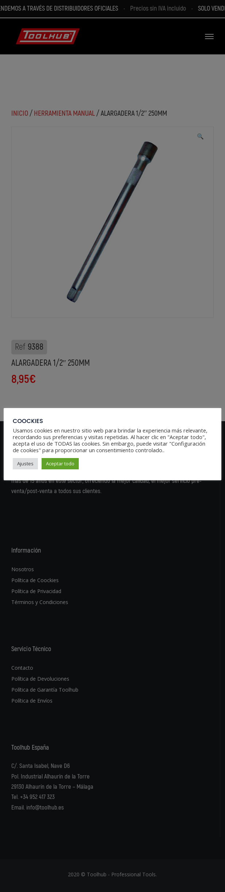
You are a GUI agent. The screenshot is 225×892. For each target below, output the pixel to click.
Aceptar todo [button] (60, 463)
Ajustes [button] (25, 463)
